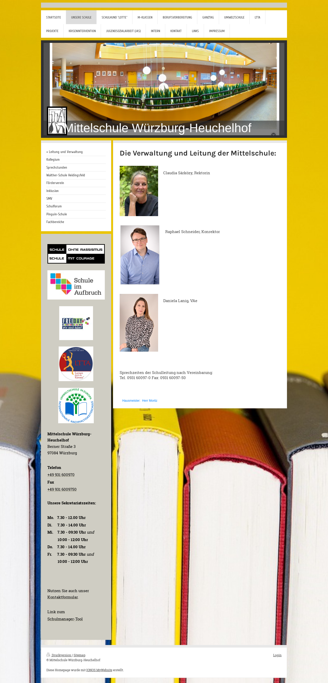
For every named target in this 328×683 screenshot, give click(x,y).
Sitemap (79, 655)
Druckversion (59, 655)
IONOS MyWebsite (99, 670)
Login (277, 655)
